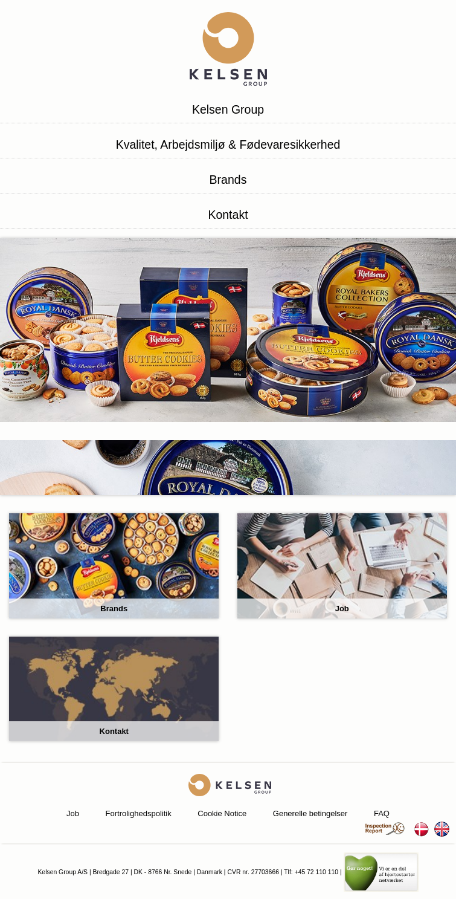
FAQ (382, 813)
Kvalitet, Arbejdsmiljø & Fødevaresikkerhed (228, 144)
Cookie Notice (221, 813)
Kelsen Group (228, 109)
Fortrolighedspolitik (139, 813)
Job (72, 813)
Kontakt (228, 214)
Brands (228, 179)
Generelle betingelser (310, 813)
